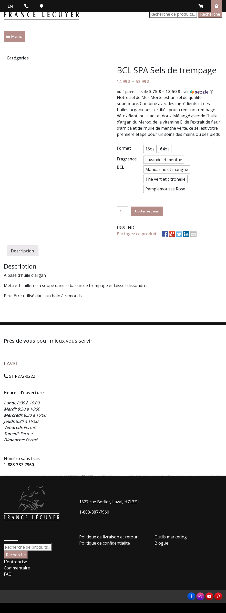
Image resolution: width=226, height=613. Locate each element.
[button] (169, 91)
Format (124, 148)
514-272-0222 (19, 376)
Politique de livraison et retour (108, 537)
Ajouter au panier (147, 211)
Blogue (161, 543)
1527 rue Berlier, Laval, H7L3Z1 (109, 502)
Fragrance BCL (127, 163)
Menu (14, 36)
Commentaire (17, 568)
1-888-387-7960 (19, 464)
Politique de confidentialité (104, 543)
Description (22, 251)
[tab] (22, 251)
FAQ (8, 574)
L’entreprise (15, 562)
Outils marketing (171, 537)
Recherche (210, 14)
